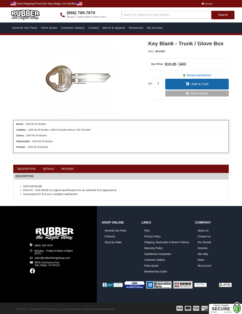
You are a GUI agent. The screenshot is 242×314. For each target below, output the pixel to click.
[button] (178, 15)
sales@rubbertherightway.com (52, 258)
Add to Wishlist (199, 93)
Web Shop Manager (105, 309)
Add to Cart (199, 84)
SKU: (151, 51)
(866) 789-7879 (44, 245)
